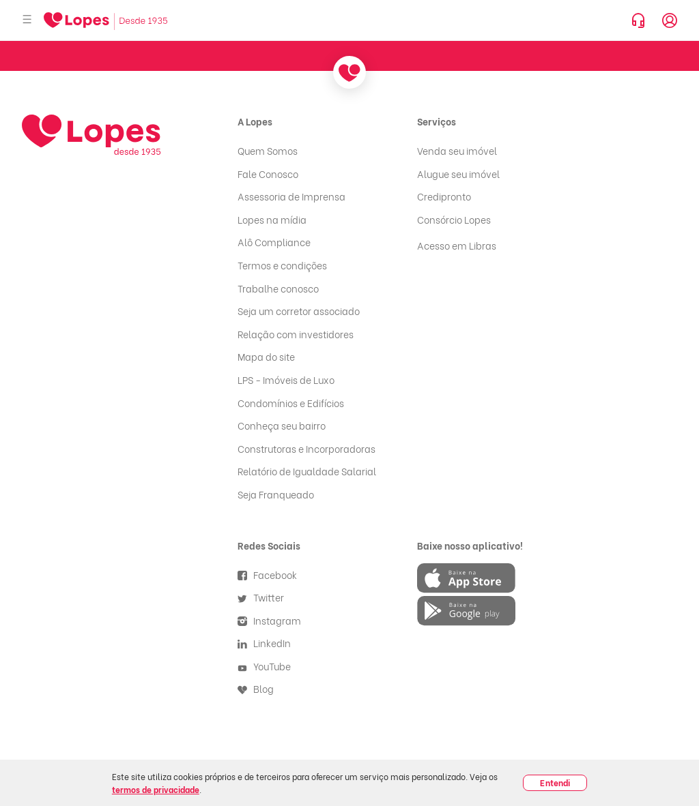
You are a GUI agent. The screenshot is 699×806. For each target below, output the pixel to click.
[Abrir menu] (27, 20)
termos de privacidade (155, 789)
